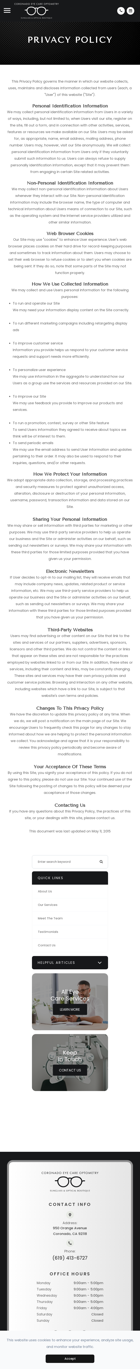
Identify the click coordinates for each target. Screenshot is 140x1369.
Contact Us (47, 945)
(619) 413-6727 (70, 1258)
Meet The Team (50, 918)
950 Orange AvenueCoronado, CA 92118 (70, 1231)
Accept (70, 1358)
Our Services (47, 905)
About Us (45, 891)
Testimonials (48, 932)
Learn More (70, 1009)
